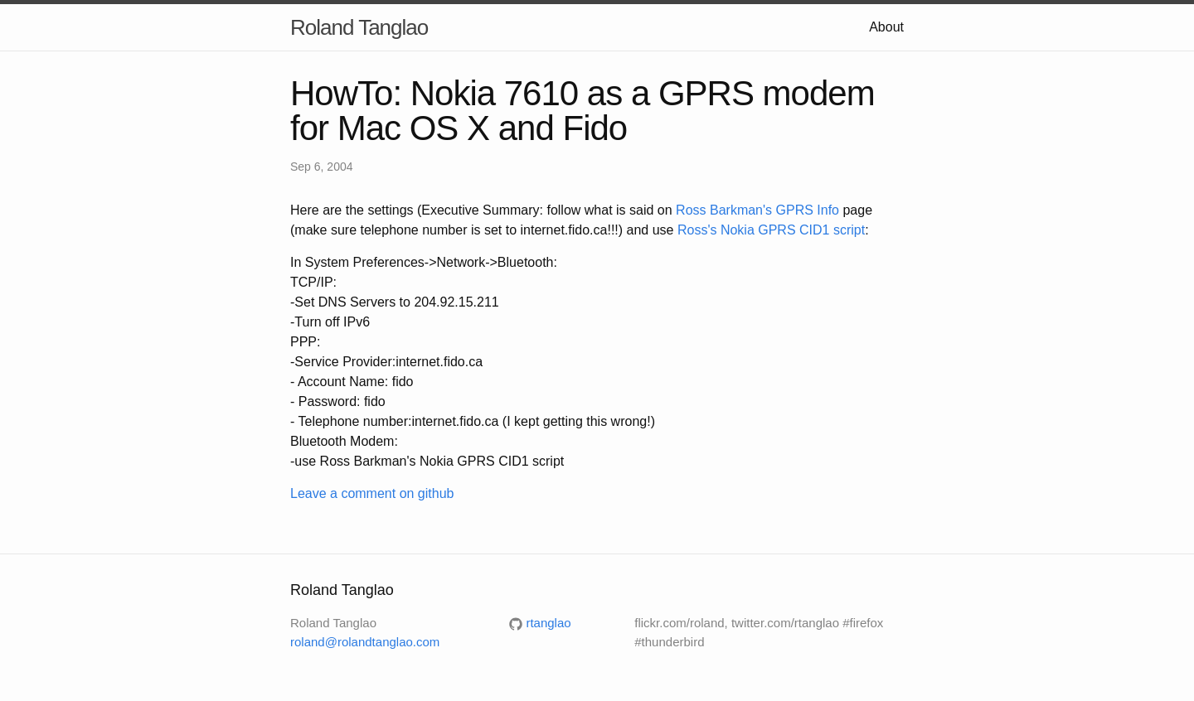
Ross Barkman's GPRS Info (757, 210)
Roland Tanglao (359, 27)
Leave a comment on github (372, 493)
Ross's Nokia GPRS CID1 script (771, 230)
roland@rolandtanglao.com (364, 642)
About (886, 27)
